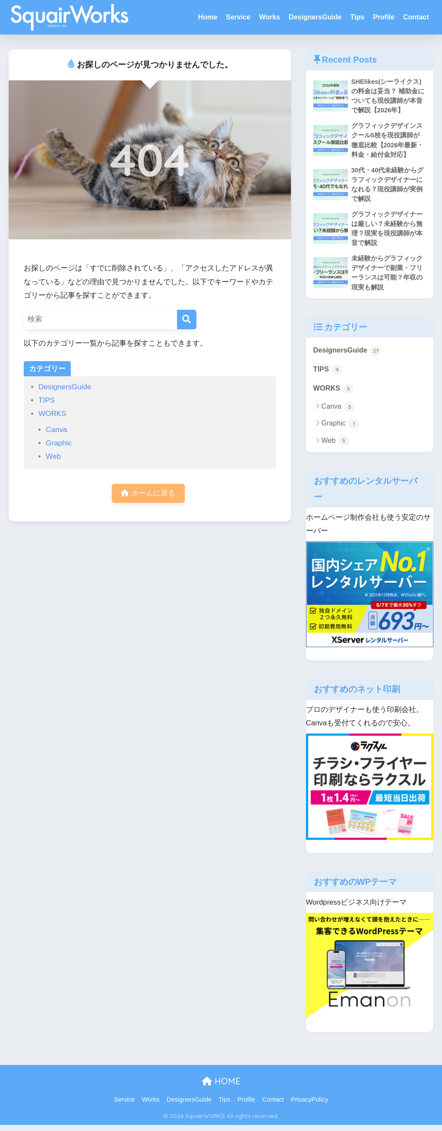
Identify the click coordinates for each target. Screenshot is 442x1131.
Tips (357, 17)
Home (207, 17)
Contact (416, 17)
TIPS (46, 400)
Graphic (59, 443)
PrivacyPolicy (309, 1105)
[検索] (186, 319)
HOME (221, 1087)
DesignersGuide (315, 17)
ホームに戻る (148, 493)
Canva (56, 430)
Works (269, 17)
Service (238, 17)
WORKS (52, 414)
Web (53, 456)
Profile (384, 17)
